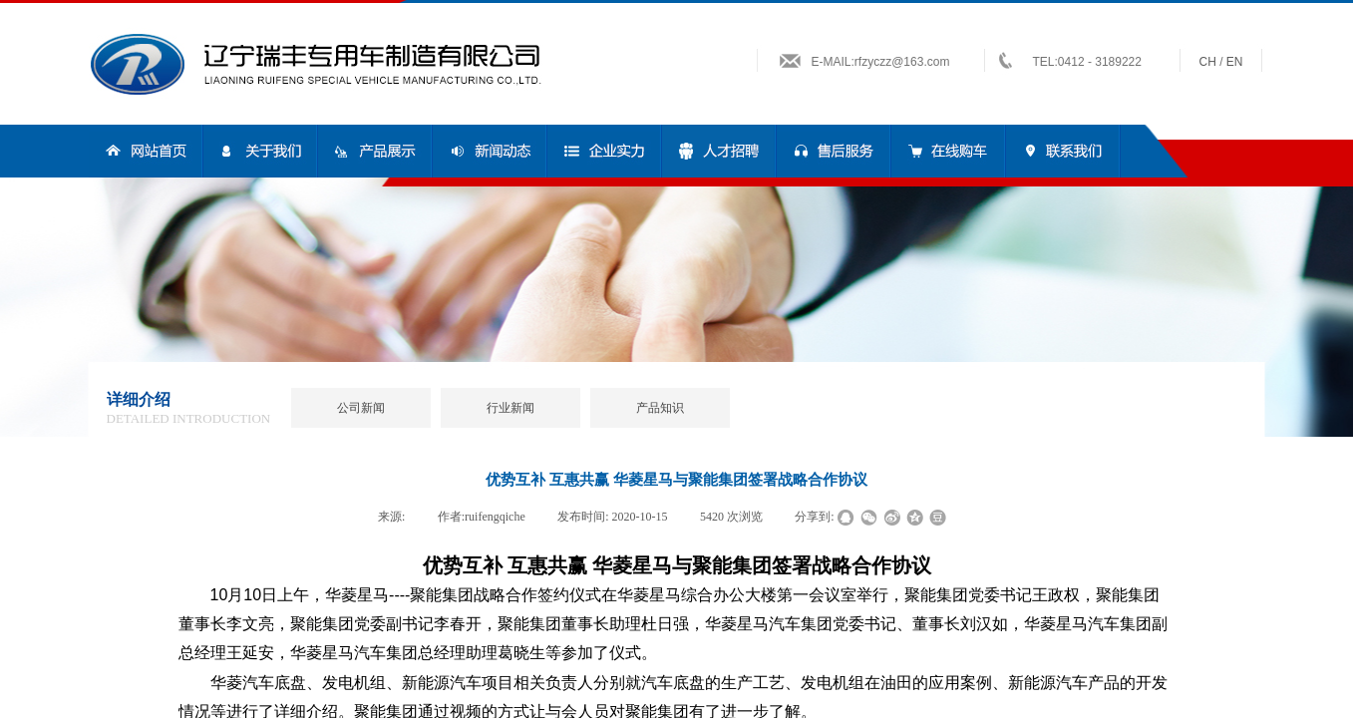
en (1234, 62)
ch (1207, 62)
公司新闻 (361, 408)
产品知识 (660, 408)
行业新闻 (510, 408)
